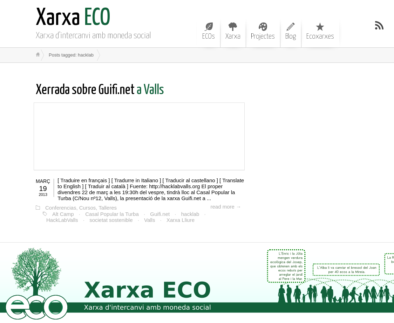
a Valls (100, 90)
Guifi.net (160, 214)
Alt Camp (63, 214)
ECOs (208, 31)
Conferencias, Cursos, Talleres (81, 208)
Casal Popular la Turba (112, 214)
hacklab (190, 214)
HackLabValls (62, 220)
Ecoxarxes (320, 31)
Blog (290, 31)
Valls (149, 220)
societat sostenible (111, 220)
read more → (225, 207)
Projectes (263, 31)
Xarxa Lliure (181, 220)
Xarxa (232, 31)
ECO (73, 18)
